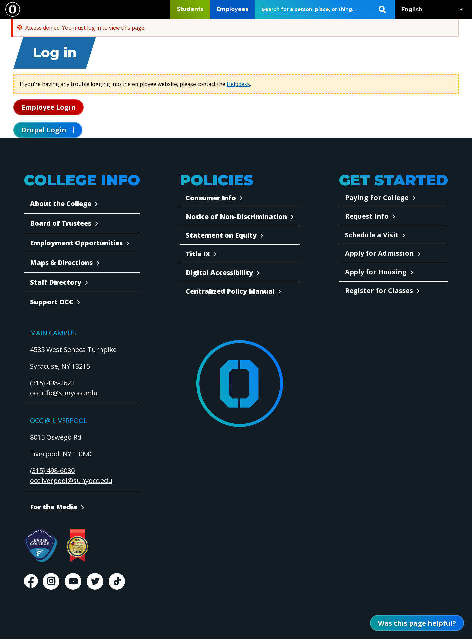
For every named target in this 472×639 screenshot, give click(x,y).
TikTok (117, 581)
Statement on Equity (221, 235)
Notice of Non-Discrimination (236, 216)
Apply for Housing (376, 271)
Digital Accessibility (219, 272)
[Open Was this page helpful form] (417, 623)
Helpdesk (238, 84)
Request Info (367, 216)
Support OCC (51, 301)
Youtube (73, 581)
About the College (60, 203)
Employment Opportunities (76, 242)
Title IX (198, 253)
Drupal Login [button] (43, 129)
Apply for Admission (379, 253)
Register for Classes (379, 290)
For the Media (53, 506)
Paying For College (377, 197)
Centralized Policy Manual (230, 291)
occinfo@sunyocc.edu (64, 392)
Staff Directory (55, 282)
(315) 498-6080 (52, 470)
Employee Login (48, 107)
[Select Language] (430, 9)
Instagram (51, 581)
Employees (232, 9)
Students (190, 9)
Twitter (95, 581)
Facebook (30, 581)
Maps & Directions (61, 262)
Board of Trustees (60, 223)
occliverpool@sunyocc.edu (71, 480)
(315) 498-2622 (52, 382)
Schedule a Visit (372, 234)
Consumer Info (211, 197)
